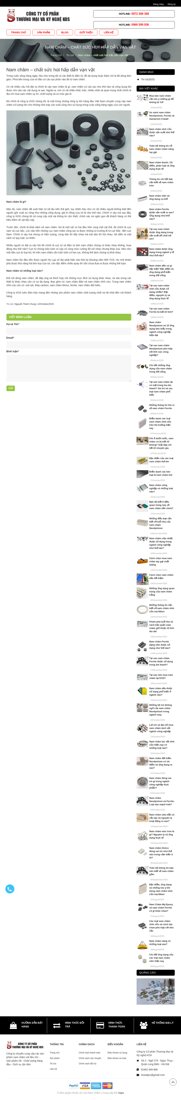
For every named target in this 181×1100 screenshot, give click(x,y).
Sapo (121, 1092)
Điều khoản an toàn (117, 1058)
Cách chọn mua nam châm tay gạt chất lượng (160, 561)
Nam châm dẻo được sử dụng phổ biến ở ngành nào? (160, 691)
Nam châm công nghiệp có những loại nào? (161, 488)
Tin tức (9, 304)
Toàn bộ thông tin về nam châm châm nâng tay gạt (161, 149)
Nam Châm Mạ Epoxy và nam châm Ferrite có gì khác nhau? (161, 907)
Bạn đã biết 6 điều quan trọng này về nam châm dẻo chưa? (161, 505)
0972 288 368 (140, 13)
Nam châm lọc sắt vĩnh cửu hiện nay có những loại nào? (162, 744)
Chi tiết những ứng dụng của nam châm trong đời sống (160, 368)
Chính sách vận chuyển (90, 1058)
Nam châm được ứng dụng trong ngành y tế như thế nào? (161, 252)
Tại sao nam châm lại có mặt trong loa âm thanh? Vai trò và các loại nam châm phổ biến (161, 388)
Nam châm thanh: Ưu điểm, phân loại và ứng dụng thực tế (162, 165)
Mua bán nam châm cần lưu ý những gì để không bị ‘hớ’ (161, 99)
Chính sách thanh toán (89, 1052)
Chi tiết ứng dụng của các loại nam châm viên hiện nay (161, 957)
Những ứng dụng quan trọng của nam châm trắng (162, 591)
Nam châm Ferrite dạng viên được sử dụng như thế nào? (159, 644)
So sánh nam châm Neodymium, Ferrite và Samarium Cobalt (161, 115)
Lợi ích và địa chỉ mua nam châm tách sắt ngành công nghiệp (161, 728)
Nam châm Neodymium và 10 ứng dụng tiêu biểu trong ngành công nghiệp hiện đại (161, 329)
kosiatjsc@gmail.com (153, 1074)
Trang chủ (54, 1052)
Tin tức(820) (148, 79)
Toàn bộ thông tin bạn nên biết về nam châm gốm (161, 871)
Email (10, 337)
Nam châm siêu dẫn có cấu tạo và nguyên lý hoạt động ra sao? (162, 817)
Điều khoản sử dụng (117, 1052)
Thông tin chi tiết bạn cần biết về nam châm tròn (161, 182)
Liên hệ (53, 1069)
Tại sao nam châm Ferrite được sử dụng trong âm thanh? (161, 661)
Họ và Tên (12, 324)
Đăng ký (171, 4)
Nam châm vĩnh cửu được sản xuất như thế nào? (161, 132)
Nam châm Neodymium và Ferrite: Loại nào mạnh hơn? (162, 801)
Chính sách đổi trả (87, 1063)
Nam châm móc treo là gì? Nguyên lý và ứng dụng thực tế (161, 834)
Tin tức (53, 1063)
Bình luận (12, 351)
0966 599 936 (140, 24)
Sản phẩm (55, 1058)
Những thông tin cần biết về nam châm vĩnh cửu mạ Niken (161, 608)
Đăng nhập (158, 4)
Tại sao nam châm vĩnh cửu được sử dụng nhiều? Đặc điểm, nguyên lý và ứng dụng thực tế (159, 292)
